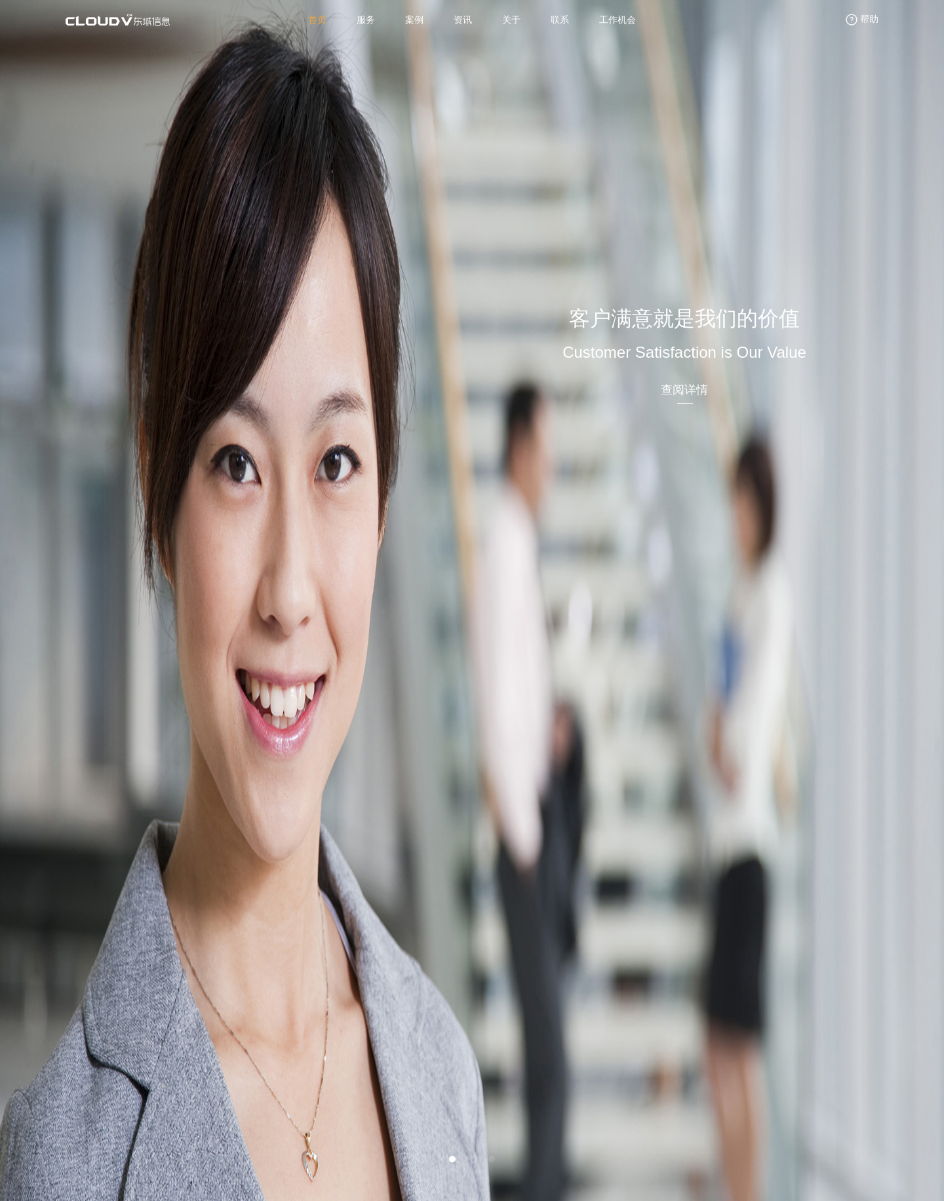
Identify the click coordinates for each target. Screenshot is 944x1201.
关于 (511, 19)
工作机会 (617, 19)
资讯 (463, 19)
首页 (317, 19)
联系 (560, 19)
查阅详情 (684, 389)
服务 (366, 19)
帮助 (860, 20)
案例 (414, 19)
